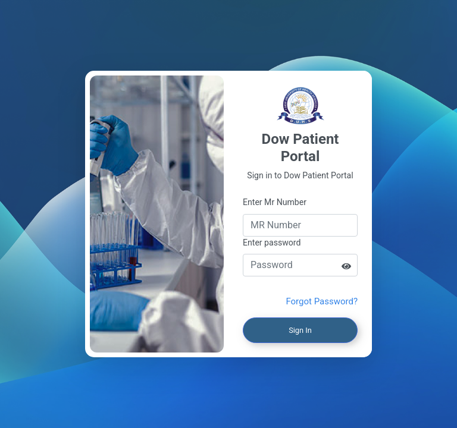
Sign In (300, 330)
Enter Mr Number (274, 202)
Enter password (272, 242)
